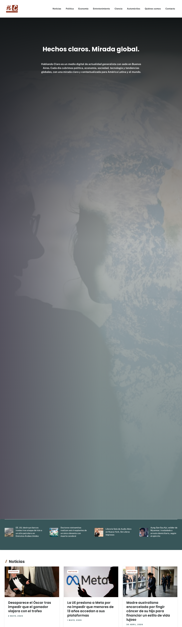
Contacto (170, 8)
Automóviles (133, 8)
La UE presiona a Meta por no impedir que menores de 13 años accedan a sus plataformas (90, 609)
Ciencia (118, 8)
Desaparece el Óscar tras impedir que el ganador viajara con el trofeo (29, 607)
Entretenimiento (101, 8)
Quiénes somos (153, 8)
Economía (83, 8)
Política (70, 8)
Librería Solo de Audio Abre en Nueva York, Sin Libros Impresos (118, 532)
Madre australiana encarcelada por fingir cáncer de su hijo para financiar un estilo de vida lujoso (148, 611)
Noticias (57, 8)
